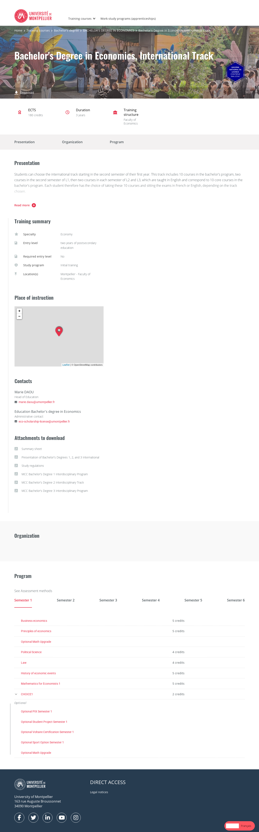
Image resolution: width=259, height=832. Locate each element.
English (232, 826)
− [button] (19, 316)
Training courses (80, 19)
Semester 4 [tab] (151, 600)
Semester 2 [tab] (66, 600)
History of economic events (38, 673)
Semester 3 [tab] (108, 600)
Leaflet (66, 364)
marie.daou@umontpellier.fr (37, 402)
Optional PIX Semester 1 (36, 711)
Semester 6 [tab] (236, 600)
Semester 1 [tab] (23, 600)
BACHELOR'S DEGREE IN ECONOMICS (108, 30)
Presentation (24, 142)
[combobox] (232, 825)
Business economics (34, 621)
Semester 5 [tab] (193, 600)
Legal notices (99, 792)
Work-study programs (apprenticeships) (128, 19)
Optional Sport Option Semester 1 (42, 742)
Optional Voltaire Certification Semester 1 (47, 732)
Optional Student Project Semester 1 (44, 722)
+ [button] (19, 311)
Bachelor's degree (66, 30)
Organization (72, 142)
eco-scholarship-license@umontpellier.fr (44, 421)
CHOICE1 (27, 694)
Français (246, 826)
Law (24, 663)
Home (18, 30)
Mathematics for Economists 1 (40, 683)
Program (117, 142)
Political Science (31, 652)
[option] (246, 825)
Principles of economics (36, 631)
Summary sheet (28, 449)
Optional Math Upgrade (36, 642)
